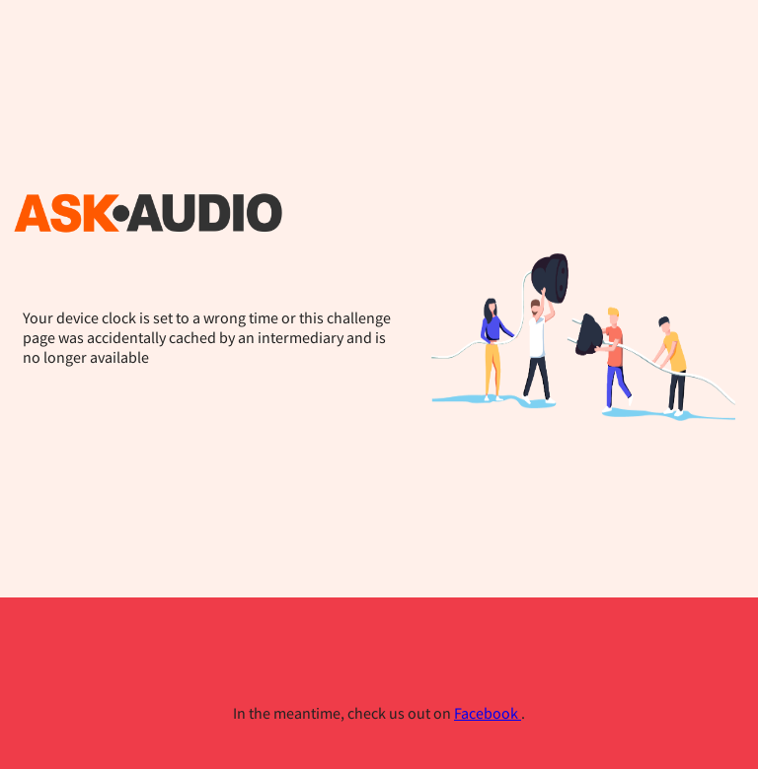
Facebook (487, 713)
